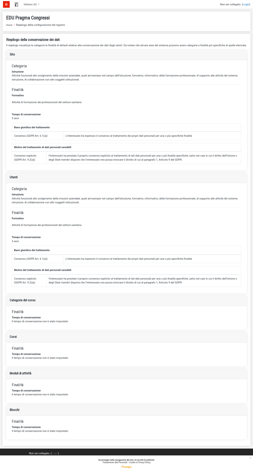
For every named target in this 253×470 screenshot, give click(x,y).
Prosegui (126, 466)
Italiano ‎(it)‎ (30, 4)
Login (246, 4)
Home (9, 25)
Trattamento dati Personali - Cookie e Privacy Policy (126, 462)
